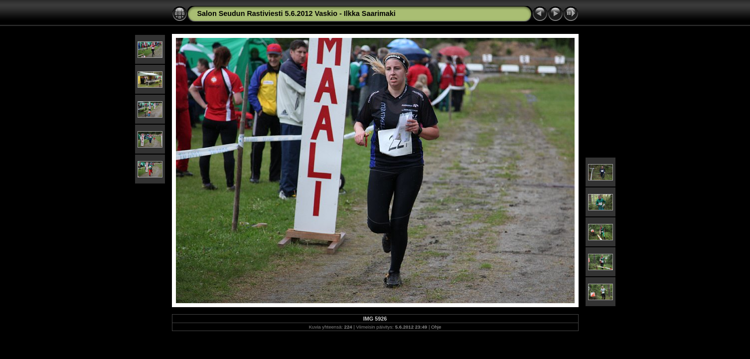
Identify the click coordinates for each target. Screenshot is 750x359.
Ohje (436, 327)
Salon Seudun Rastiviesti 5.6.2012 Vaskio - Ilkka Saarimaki (296, 13)
